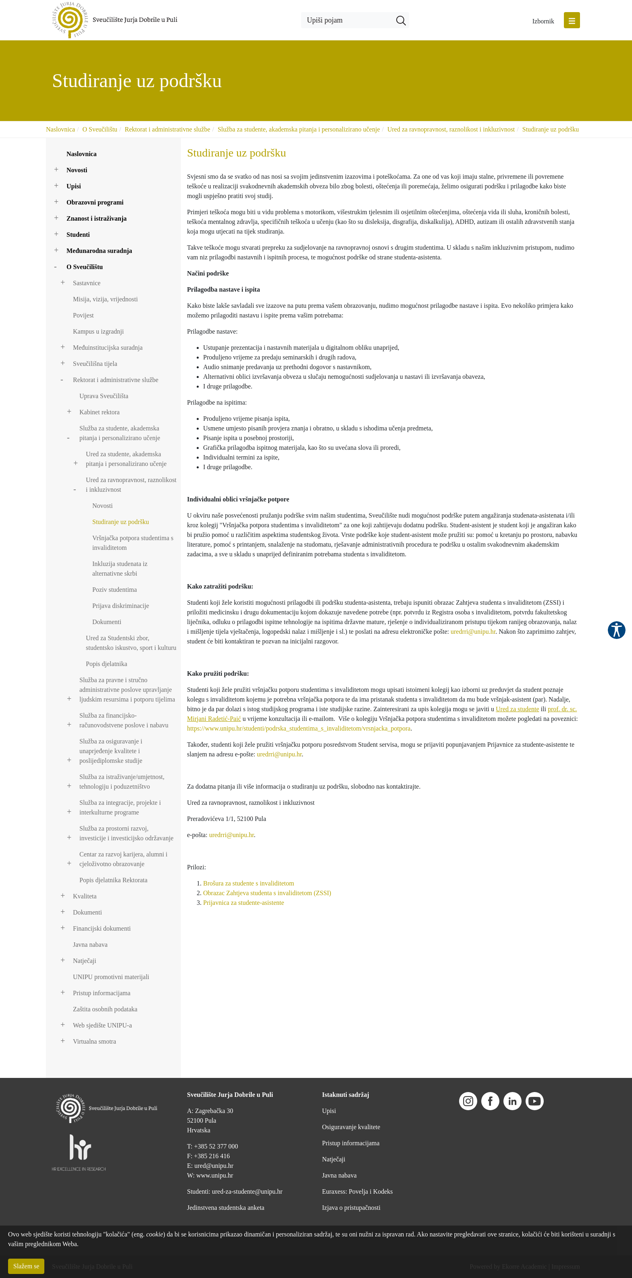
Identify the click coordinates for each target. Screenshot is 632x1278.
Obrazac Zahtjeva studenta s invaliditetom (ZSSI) (267, 893)
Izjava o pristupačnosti (351, 1207)
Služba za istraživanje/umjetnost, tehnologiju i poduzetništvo (121, 781)
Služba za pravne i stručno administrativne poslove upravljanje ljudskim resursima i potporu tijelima (127, 690)
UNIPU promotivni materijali (111, 976)
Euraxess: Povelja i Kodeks (357, 1191)
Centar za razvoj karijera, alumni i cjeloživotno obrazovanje (123, 859)
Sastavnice (86, 283)
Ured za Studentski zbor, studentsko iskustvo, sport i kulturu (131, 643)
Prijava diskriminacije (120, 605)
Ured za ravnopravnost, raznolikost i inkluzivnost (451, 129)
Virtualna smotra (94, 1041)
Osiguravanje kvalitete (351, 1126)
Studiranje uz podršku (550, 129)
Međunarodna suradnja (99, 250)
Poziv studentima (114, 589)
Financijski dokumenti (102, 928)
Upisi (74, 186)
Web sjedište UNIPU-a (102, 1025)
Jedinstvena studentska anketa (225, 1207)
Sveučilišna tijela (95, 363)
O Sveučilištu (99, 129)
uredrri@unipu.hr (473, 631)
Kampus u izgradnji (98, 331)
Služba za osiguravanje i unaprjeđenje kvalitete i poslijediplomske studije (110, 751)
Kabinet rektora (99, 412)
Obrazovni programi (95, 202)
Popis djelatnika (106, 663)
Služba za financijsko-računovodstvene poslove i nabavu (123, 720)
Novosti (77, 170)
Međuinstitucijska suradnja (108, 347)
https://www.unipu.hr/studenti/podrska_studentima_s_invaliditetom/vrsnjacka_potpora (298, 728)
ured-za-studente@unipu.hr (247, 1191)
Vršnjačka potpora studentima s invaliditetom (132, 543)
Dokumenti (106, 621)
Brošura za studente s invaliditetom (248, 883)
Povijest (83, 315)
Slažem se (26, 1266)
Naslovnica (60, 129)
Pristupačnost (617, 630)
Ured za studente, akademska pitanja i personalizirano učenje (126, 459)
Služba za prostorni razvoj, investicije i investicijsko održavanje (126, 833)
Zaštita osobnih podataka (105, 1009)
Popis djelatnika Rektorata (113, 880)
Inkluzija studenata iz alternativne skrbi (120, 568)
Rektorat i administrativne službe (167, 129)
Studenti (78, 234)
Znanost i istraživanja (97, 218)
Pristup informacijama (102, 993)
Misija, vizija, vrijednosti (105, 299)
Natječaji (84, 960)
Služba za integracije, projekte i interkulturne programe (120, 807)
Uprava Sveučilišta (103, 396)
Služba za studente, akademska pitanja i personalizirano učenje (299, 129)
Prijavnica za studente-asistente (243, 902)
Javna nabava (90, 944)
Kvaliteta (85, 896)
